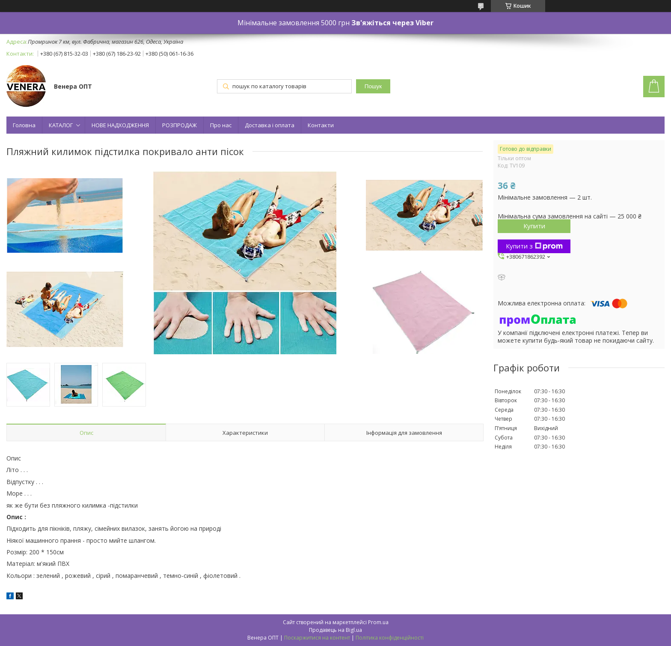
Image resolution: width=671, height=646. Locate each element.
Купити (534, 225)
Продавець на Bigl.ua (335, 630)
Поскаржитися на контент (317, 637)
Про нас (221, 125)
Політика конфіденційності (390, 637)
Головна (24, 125)
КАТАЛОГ (61, 125)
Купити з (534, 246)
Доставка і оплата (269, 125)
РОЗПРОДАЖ (179, 125)
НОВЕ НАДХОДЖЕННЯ (120, 125)
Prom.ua (378, 622)
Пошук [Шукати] (373, 86)
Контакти (321, 125)
